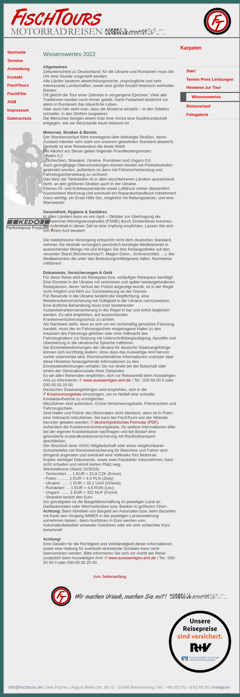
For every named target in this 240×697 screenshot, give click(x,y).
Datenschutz (19, 118)
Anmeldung (18, 68)
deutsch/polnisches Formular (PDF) (126, 422)
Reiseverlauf (198, 106)
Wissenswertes (206, 96)
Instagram (221, 687)
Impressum (18, 110)
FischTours (18, 85)
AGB (11, 101)
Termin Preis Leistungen (209, 79)
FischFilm (16, 93)
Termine (15, 60)
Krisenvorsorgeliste (64, 394)
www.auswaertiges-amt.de (107, 380)
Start (191, 71)
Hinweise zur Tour (203, 87)
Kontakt (14, 77)
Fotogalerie (197, 114)
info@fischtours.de (25, 687)
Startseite (16, 52)
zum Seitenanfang (109, 576)
